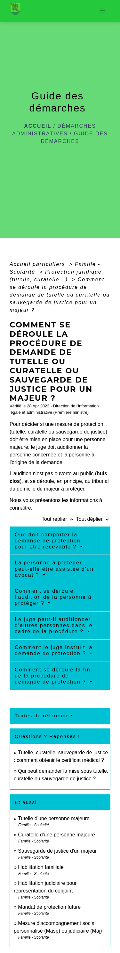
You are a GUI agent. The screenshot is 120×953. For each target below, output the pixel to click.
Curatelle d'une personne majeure (56, 834)
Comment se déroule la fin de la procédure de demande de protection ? (53, 675)
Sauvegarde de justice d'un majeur (57, 851)
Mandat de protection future (49, 907)
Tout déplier (93, 519)
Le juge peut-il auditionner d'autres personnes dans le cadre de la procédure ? (54, 625)
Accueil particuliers (38, 264)
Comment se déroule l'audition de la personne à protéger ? (53, 597)
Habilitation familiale (40, 867)
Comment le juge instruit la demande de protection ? (53, 650)
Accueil (37, 126)
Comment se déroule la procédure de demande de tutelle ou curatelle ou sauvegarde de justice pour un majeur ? (60, 295)
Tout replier (59, 519)
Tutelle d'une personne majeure (54, 818)
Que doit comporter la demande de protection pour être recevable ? (48, 540)
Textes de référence (42, 715)
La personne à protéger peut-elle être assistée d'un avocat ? (54, 568)
